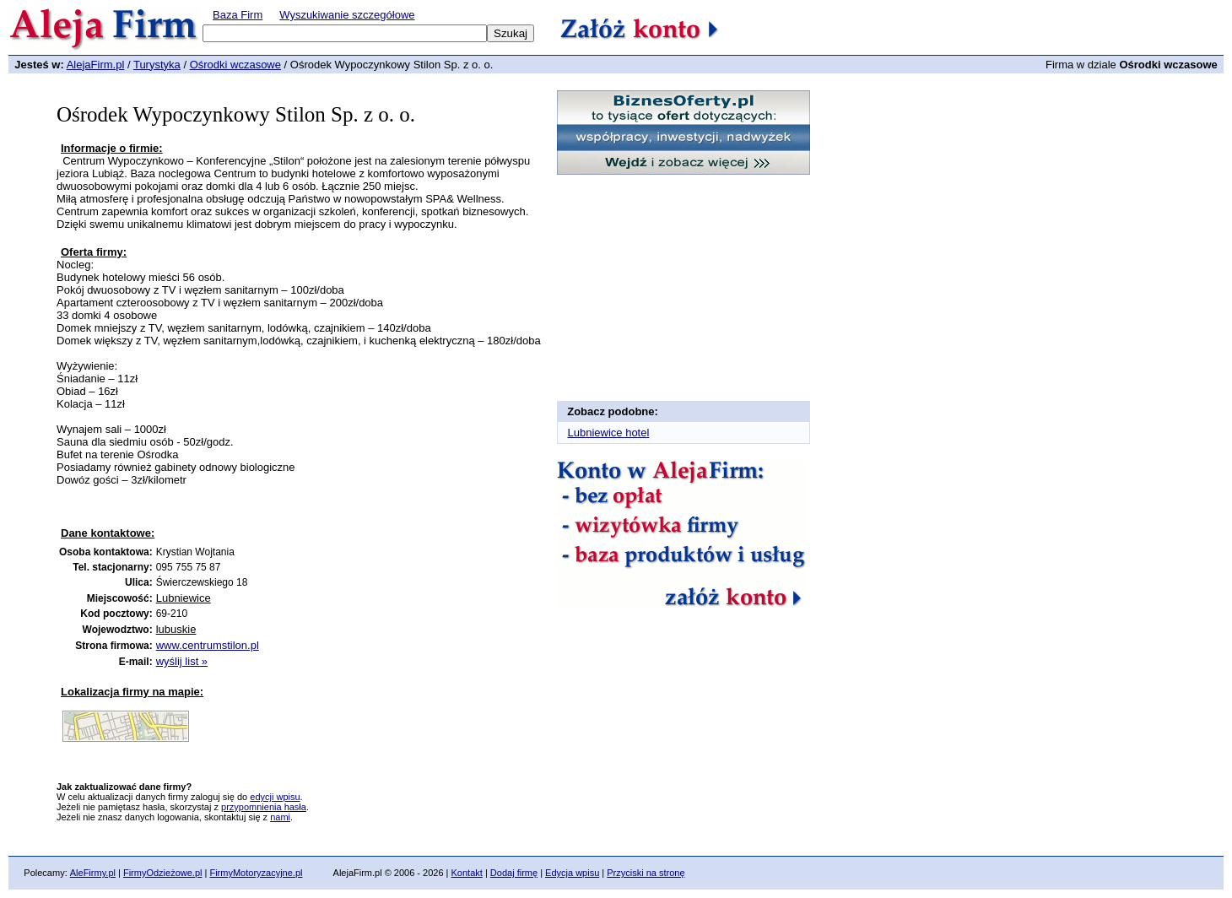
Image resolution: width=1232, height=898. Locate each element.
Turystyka (157, 64)
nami (280, 817)
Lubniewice (183, 598)
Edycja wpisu (572, 873)
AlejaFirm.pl (96, 64)
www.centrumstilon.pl (207, 645)
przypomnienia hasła (263, 807)
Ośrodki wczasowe (235, 64)
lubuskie (176, 629)
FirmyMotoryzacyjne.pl (255, 873)
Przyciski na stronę (645, 873)
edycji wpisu (275, 797)
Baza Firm (237, 14)
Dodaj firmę (514, 873)
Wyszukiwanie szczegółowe (346, 14)
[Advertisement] (258, 512)
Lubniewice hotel (609, 432)
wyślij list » (182, 661)
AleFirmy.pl (93, 873)
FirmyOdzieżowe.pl (163, 873)
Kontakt (467, 873)
